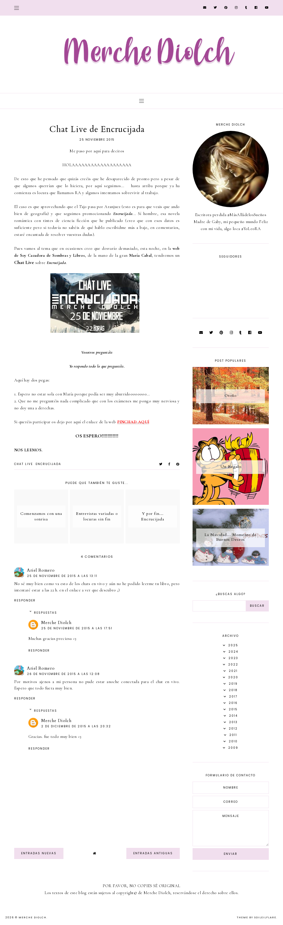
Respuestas (45, 613)
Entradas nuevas (38, 853)
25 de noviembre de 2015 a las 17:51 (76, 628)
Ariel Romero (41, 570)
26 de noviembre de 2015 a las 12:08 (63, 674)
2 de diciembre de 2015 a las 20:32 (76, 726)
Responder (25, 600)
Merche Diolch (56, 622)
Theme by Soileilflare (256, 917)
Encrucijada (48, 464)
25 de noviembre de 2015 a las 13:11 (62, 576)
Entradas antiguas (153, 853)
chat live (23, 464)
